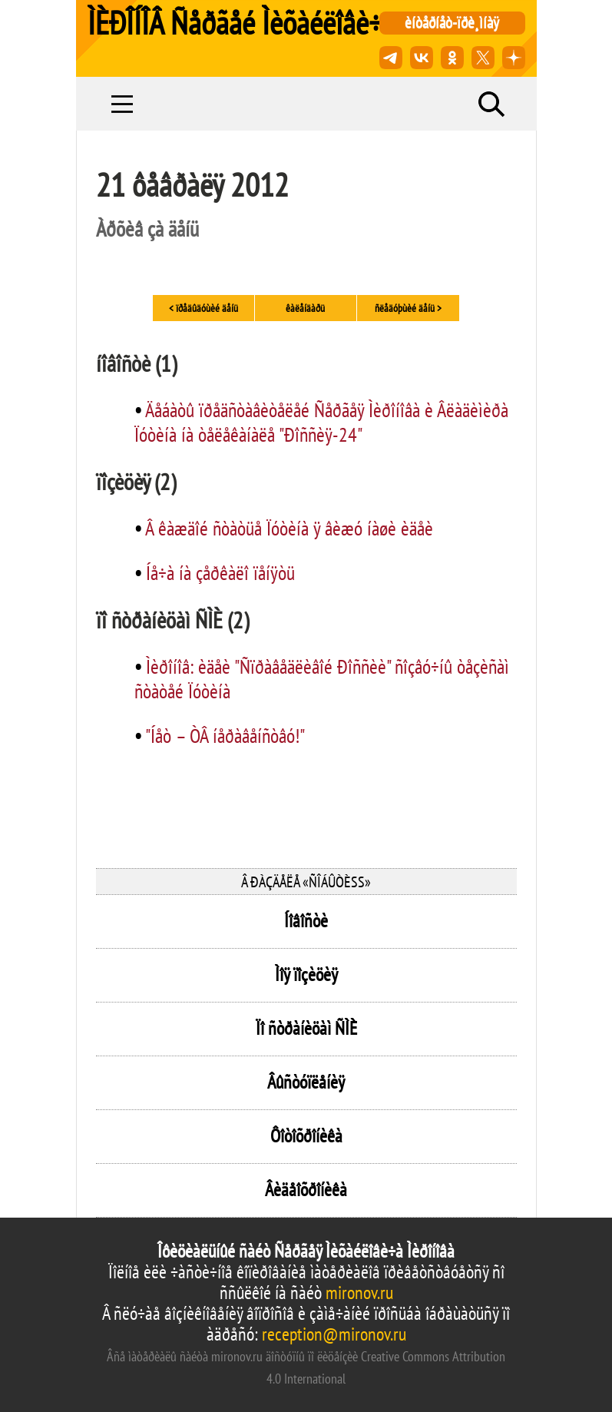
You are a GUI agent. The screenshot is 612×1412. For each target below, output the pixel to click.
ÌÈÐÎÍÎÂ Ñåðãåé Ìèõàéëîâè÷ (235, 23)
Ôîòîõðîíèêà (306, 1136)
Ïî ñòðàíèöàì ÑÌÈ (306, 1028)
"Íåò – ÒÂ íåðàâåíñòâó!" (225, 735)
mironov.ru (359, 1292)
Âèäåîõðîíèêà (306, 1190)
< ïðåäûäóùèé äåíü (203, 308)
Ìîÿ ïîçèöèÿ (306, 974)
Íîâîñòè (306, 921)
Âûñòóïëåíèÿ (306, 1082)
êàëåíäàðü (305, 308)
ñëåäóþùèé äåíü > (408, 308)
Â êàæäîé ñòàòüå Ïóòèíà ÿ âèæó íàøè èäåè (289, 528)
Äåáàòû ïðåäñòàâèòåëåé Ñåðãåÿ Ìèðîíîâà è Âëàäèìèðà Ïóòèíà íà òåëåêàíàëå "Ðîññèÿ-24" (321, 422)
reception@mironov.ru (334, 1334)
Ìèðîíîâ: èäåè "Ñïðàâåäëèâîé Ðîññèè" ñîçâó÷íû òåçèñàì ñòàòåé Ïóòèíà (321, 679)
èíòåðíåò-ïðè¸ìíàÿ (452, 22)
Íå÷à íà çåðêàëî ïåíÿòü (220, 572)
